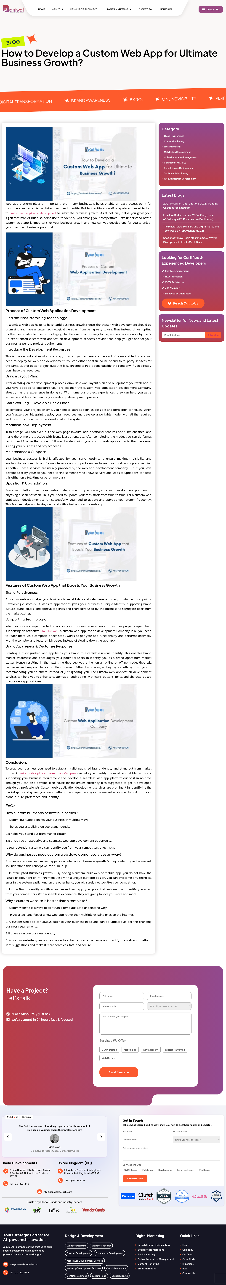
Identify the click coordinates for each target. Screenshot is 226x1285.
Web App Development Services (84, 1267)
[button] (85, 9)
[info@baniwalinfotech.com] (39, 1190)
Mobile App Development (177, 152)
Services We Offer (112, 1039)
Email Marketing (172, 146)
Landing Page (99, 1274)
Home (41, 9)
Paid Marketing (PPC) (175, 162)
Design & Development (85, 9)
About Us (57, 9)
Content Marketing (174, 141)
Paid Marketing (146, 1253)
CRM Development (77, 1274)
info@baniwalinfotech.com (57, 1190)
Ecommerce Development (109, 1251)
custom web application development (33, 213)
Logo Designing (120, 1274)
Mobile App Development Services (85, 1259)
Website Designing (76, 1244)
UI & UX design (48, 631)
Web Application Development (180, 178)
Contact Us (188, 1272)
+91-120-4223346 (19, 1182)
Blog (184, 1267)
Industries (166, 9)
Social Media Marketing (176, 173)
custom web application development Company (47, 773)
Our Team (187, 1253)
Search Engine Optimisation (178, 168)
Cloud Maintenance (174, 136)
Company (187, 1248)
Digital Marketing (119, 9)
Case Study (145, 9)
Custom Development (78, 1251)
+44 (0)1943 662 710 (74, 1179)
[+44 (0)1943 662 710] (60, 1179)
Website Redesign (101, 1244)
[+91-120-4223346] (5, 1182)
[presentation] (8, 1136)
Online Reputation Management (180, 157)
